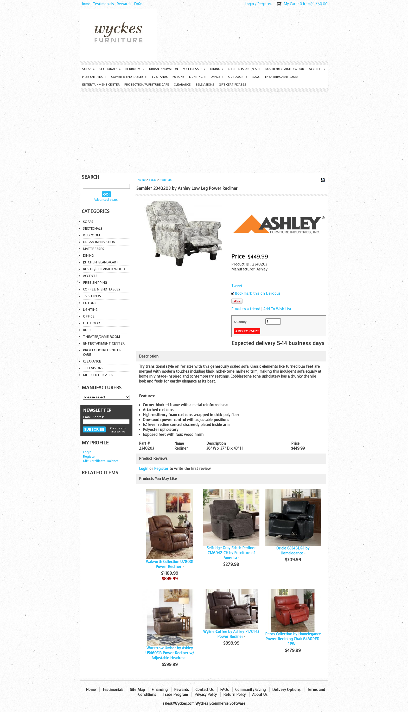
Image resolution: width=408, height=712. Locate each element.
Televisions (204, 84)
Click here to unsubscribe (117, 429)
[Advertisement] (204, 131)
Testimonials (103, 4)
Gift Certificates (232, 84)
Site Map (137, 689)
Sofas (88, 69)
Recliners (166, 180)
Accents (317, 69)
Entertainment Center (101, 84)
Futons (178, 77)
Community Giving (250, 689)
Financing (159, 689)
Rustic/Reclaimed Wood (284, 69)
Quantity (240, 322)
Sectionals (110, 69)
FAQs (138, 4)
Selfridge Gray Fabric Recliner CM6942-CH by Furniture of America (231, 553)
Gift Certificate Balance (101, 461)
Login (249, 4)
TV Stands (159, 77)
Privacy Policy (205, 694)
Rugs (256, 77)
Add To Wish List (277, 309)
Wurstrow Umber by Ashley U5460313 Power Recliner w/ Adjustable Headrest (169, 653)
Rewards (124, 4)
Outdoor (237, 77)
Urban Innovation (163, 69)
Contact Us (204, 689)
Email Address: (94, 417)
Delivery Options (286, 689)
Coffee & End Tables (129, 77)
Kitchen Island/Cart (244, 69)
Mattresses (194, 69)
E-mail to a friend (245, 309)
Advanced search (106, 199)
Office (217, 77)
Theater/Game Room (281, 77)
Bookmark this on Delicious (257, 293)
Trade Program (175, 694)
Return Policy (234, 694)
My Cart (290, 4)
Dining (216, 69)
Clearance (182, 84)
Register (264, 4)
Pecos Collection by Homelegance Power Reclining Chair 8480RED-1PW (293, 639)
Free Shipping (94, 77)
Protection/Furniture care (146, 84)
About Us (259, 694)
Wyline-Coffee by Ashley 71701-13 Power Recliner (231, 634)
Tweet (237, 285)
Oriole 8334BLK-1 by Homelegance (292, 551)
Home (85, 4)
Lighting (197, 77)
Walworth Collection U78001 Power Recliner (169, 564)
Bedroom (134, 69)
